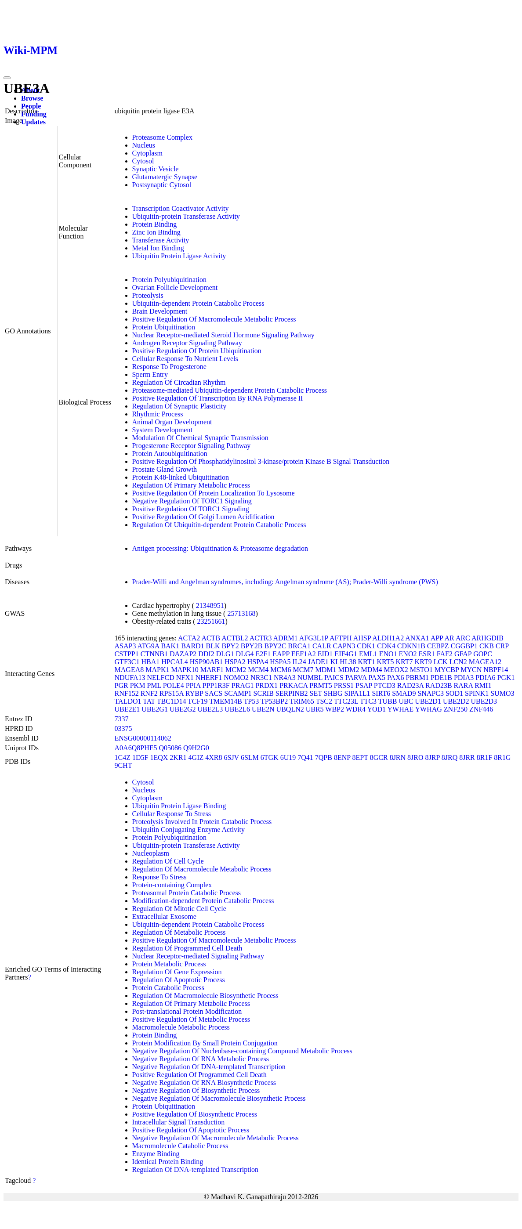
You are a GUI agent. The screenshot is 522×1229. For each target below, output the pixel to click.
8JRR (467, 757)
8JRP (432, 757)
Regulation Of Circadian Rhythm (179, 382)
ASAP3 (125, 646)
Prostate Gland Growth (164, 469)
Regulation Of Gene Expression (177, 972)
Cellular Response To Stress (171, 813)
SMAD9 (404, 693)
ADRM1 (285, 638)
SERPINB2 (292, 693)
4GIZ (196, 757)
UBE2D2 (456, 701)
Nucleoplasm (150, 853)
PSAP (363, 685)
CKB (486, 646)
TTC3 (368, 701)
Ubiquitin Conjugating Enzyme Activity (188, 829)
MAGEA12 (485, 661)
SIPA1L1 (357, 693)
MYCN (471, 669)
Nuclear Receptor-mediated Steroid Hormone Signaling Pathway (223, 335)
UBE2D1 (428, 701)
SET (316, 693)
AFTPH (341, 638)
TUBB (387, 701)
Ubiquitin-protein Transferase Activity (186, 216)
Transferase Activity (160, 240)
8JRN (398, 757)
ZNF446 (481, 709)
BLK (213, 646)
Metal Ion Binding (158, 248)
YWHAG (428, 709)
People (31, 106)
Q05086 (170, 748)
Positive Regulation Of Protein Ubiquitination (196, 350)
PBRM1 (417, 677)
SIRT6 (381, 693)
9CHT (123, 765)
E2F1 (263, 654)
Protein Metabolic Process (169, 964)
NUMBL (310, 677)
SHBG (333, 693)
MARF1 (212, 669)
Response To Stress (159, 877)
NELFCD (160, 677)
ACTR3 (261, 638)
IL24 (299, 661)
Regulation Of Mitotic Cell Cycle (179, 908)
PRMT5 (320, 685)
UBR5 (315, 709)
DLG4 (245, 654)
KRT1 (366, 661)
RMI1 (483, 685)
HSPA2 (235, 661)
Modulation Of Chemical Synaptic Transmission (200, 437)
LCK (441, 661)
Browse (32, 98)
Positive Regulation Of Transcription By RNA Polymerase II (217, 398)
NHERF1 (209, 677)
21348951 (210, 605)
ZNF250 (456, 709)
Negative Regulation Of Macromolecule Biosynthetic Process (219, 1098)
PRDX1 (266, 685)
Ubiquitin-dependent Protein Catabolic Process (198, 303)
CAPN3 (344, 646)
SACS (213, 693)
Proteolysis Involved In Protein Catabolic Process (202, 821)
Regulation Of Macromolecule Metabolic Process (202, 869)
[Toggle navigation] (7, 77)
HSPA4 (257, 661)
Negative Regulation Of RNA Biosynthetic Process (204, 1082)
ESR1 (426, 654)
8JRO (415, 757)
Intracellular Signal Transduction (178, 1122)
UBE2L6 (237, 709)
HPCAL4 (174, 661)
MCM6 (280, 669)
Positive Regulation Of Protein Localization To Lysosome (213, 493)
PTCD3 (384, 685)
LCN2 (458, 661)
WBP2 (334, 709)
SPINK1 (477, 693)
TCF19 (197, 701)
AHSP (362, 638)
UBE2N (263, 709)
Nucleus (143, 145)
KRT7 (404, 661)
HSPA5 (280, 661)
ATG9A (149, 646)
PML (154, 685)
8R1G (502, 757)
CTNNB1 (154, 654)
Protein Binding (154, 224)
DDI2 (206, 654)
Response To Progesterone (169, 366)
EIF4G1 (345, 654)
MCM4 (258, 669)
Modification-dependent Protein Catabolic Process (203, 900)
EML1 (368, 654)
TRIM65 (302, 701)
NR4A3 (285, 677)
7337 (122, 719)
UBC (406, 701)
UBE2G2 (183, 709)
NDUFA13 (130, 677)
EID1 (325, 654)
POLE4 (173, 685)
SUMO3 (502, 693)
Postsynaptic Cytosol (162, 184)
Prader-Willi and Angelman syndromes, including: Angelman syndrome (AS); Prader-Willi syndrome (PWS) (285, 582)
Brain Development (160, 311)
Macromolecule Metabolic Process (181, 1027)
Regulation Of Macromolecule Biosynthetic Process (205, 995)
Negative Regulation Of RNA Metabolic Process (200, 1059)
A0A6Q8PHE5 (136, 748)
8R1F (485, 757)
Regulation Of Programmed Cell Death (187, 948)
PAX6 (395, 677)
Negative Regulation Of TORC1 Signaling (192, 501)
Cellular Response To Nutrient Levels (185, 358)
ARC (463, 638)
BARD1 (192, 646)
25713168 (241, 613)
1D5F (140, 757)
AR (449, 638)
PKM (137, 685)
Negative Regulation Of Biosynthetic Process (196, 1090)
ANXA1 (417, 638)
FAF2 (445, 654)
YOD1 (376, 709)
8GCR (379, 757)
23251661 (211, 621)
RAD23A (410, 685)
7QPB (323, 757)
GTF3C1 (127, 661)
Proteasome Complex (162, 137)
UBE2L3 (210, 709)
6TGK (270, 757)
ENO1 (388, 654)
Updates (33, 122)
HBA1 (150, 661)
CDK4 (386, 646)
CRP (502, 646)
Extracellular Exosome (164, 916)
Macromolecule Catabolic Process (180, 1145)
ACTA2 (189, 638)
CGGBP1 (464, 646)
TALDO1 (128, 701)
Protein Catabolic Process (168, 987)
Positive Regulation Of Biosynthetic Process (194, 1114)
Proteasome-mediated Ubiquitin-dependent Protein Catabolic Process (229, 390)
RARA (463, 685)
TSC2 (324, 701)
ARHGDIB (487, 638)
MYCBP (447, 669)
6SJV (231, 757)
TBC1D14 (171, 701)
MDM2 (348, 669)
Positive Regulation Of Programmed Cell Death (199, 1074)
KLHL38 (343, 661)
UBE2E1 (127, 709)
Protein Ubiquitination (164, 327)
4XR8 (213, 757)
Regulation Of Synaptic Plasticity (179, 406)
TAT (149, 701)
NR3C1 (261, 677)
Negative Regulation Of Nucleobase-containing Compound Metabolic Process (242, 1051)
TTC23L (346, 701)
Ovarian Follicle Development (175, 287)
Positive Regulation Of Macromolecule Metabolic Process (214, 319)
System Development (162, 430)
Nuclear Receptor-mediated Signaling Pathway (198, 956)
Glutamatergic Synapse (165, 177)
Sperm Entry (150, 374)
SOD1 (454, 693)
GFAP (462, 654)
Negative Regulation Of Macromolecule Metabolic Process (215, 1138)
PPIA (193, 685)
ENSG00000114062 (143, 738)
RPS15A (172, 693)
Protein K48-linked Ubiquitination (180, 477)
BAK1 (170, 646)
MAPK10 (184, 669)
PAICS (334, 677)
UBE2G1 (154, 709)
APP (437, 638)
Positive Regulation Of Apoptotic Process (191, 1130)
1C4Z (122, 757)
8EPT (360, 757)
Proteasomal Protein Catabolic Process (186, 892)
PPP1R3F (215, 685)
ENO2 (408, 654)
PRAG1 (243, 685)
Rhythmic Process (157, 414)
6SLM (250, 757)
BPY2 (230, 646)
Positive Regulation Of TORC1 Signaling (190, 509)
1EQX (159, 757)
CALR (321, 646)
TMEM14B (225, 701)
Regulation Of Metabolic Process (179, 932)
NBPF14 (495, 669)
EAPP (281, 654)
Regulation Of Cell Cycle (168, 861)
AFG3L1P (313, 638)
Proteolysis (147, 295)
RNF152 (127, 693)
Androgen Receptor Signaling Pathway (187, 343)
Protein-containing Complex (172, 885)
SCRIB (264, 693)
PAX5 (376, 677)
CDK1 (366, 646)
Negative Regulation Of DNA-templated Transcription (209, 1066)
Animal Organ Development (172, 422)
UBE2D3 (484, 701)
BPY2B (252, 646)
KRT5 (385, 661)
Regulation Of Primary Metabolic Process (191, 485)
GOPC (482, 654)
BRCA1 (299, 646)
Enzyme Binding (156, 1153)
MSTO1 (421, 669)
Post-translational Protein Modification (187, 1011)
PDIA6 (485, 677)
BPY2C (275, 646)
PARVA (356, 677)
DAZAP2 (183, 654)
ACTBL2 (234, 638)
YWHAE (401, 709)
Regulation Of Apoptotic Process (178, 979)
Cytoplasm (147, 153)
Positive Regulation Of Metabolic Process (191, 1019)
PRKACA (293, 685)
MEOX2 (396, 669)
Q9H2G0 (196, 748)
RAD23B (438, 685)
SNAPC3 (430, 693)
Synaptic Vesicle (155, 169)
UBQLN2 (290, 709)
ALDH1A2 (388, 638)
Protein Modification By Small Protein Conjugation (205, 1043)
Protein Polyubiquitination (169, 279)
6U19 (288, 757)
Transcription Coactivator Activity (180, 208)
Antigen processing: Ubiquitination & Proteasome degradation (220, 548)
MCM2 (235, 669)
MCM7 (303, 669)
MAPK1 (157, 669)
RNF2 (149, 693)
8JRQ (449, 757)
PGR (121, 685)
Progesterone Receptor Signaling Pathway (191, 445)
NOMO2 (236, 677)
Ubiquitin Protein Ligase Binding (179, 806)
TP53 (251, 701)
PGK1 (506, 677)
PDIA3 (464, 677)
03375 (123, 728)
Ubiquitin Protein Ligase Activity (179, 256)
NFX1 (185, 677)
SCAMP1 (237, 693)
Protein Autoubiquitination (169, 453)
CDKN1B (411, 646)
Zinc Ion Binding (156, 232)
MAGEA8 (129, 669)
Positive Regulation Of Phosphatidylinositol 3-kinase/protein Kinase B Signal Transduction (261, 461)
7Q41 (305, 757)
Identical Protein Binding (167, 1161)
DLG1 (225, 654)
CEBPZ (438, 646)
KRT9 (423, 661)
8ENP (342, 757)
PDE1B (441, 677)
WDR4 (356, 709)
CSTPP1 (127, 654)
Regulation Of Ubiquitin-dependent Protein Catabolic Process (219, 524)
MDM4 (371, 669)
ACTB (210, 638)
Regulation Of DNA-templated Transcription (195, 1169)
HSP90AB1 (206, 661)
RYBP (194, 693)
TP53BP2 (274, 701)
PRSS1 (344, 685)
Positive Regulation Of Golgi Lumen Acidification (203, 517)
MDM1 (326, 669)
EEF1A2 (303, 654)
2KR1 (178, 757)
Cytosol (143, 161)
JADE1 (318, 661)
